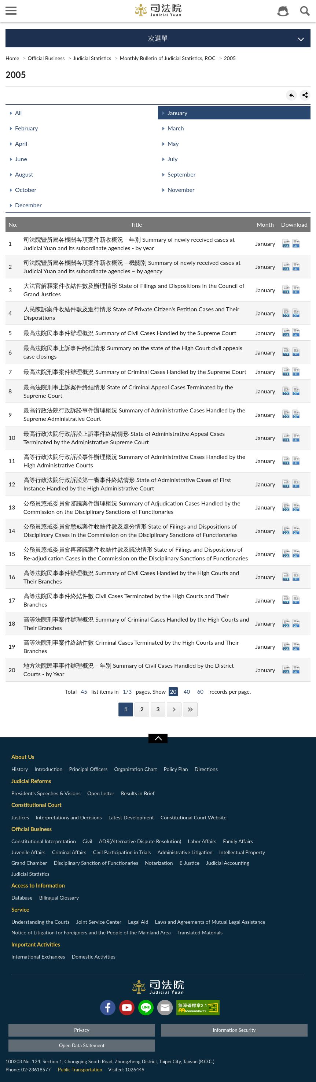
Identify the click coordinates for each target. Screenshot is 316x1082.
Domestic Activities (93, 956)
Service (20, 909)
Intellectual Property (242, 852)
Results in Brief (138, 793)
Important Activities (35, 944)
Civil (87, 841)
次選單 (158, 38)
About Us (22, 756)
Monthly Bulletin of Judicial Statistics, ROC (167, 58)
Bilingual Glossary (59, 897)
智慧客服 (283, 11)
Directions (206, 769)
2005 (230, 58)
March (176, 128)
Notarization (159, 863)
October (25, 189)
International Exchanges (38, 956)
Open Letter (100, 793)
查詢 (305, 11)
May (173, 143)
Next (174, 709)
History (19, 769)
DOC (286, 243)
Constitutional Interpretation (43, 841)
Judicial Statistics (92, 58)
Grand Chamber (29, 863)
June (21, 158)
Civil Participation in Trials (122, 852)
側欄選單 (10, 11)
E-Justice (190, 863)
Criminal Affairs (69, 852)
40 (187, 691)
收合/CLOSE (158, 738)
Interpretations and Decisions (69, 817)
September (181, 174)
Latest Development (131, 817)
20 (173, 691)
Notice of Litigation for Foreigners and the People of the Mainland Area (91, 932)
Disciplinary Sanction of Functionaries (96, 863)
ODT (296, 243)
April (21, 143)
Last (190, 709)
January (177, 112)
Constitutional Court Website (194, 817)
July (172, 158)
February (26, 128)
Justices (20, 817)
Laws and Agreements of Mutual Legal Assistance (210, 922)
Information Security (234, 1030)
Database (22, 897)
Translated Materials (200, 932)
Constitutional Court (36, 804)
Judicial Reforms (31, 781)
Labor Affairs (202, 841)
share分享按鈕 (305, 95)
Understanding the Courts (40, 922)
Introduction (48, 769)
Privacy (81, 1030)
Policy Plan (175, 769)
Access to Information (38, 885)
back (291, 95)
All (18, 112)
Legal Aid (138, 922)
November (181, 189)
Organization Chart (135, 769)
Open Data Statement (81, 1045)
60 (200, 691)
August (24, 174)
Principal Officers (88, 769)
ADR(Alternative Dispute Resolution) (140, 841)
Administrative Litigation (184, 852)
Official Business (46, 58)
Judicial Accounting (227, 863)
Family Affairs (238, 841)
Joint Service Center (98, 922)
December (28, 204)
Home (12, 58)
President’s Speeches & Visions (46, 793)
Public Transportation (80, 1069)
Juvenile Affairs (28, 852)
